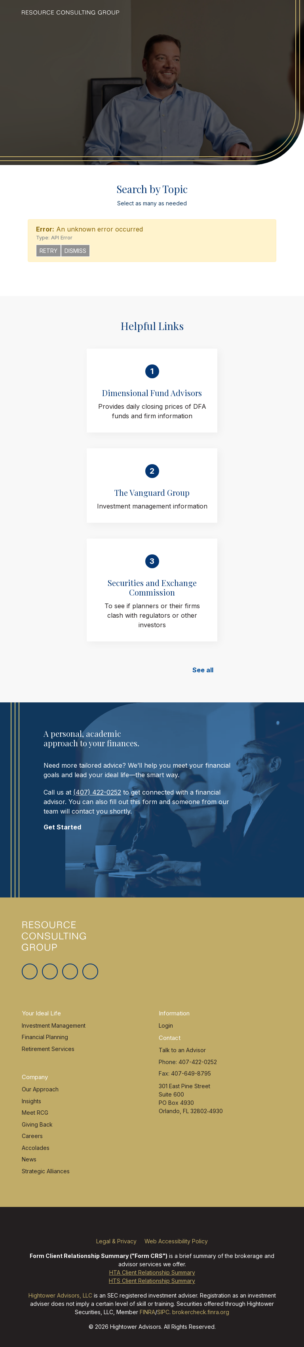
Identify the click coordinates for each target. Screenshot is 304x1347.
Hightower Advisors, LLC (60, 1295)
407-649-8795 (191, 1073)
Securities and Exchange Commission (152, 587)
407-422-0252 (198, 1062)
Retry (48, 250)
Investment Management (54, 1025)
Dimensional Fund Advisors (152, 392)
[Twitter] (30, 971)
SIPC (163, 1312)
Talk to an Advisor (182, 1050)
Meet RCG (35, 1112)
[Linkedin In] (70, 971)
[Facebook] (50, 971)
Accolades (35, 1147)
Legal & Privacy (116, 1241)
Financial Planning (45, 1037)
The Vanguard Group (152, 492)
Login (166, 1025)
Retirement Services (48, 1048)
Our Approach (40, 1089)
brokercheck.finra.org (200, 1312)
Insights (31, 1101)
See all (202, 670)
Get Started (62, 827)
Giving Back (37, 1124)
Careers (32, 1136)
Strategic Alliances (46, 1171)
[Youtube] (90, 971)
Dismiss (75, 250)
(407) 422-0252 (97, 792)
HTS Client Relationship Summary (152, 1280)
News (29, 1159)
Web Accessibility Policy (176, 1241)
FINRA (147, 1312)
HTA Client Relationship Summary (152, 1272)
